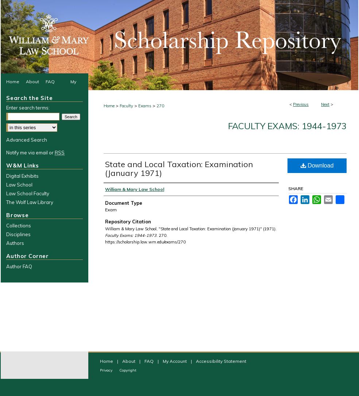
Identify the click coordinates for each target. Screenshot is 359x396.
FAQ (149, 361)
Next (325, 104)
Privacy (106, 370)
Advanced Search (26, 140)
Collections (18, 225)
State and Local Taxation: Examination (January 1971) (179, 168)
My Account (175, 361)
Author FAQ (19, 266)
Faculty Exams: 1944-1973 (287, 125)
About (129, 361)
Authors (15, 243)
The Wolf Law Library (29, 202)
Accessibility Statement (221, 361)
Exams (144, 105)
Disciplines (18, 234)
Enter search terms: (28, 108)
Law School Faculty (27, 193)
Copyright (127, 370)
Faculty (126, 105)
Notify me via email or (35, 152)
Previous (301, 104)
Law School (19, 185)
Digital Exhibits (22, 176)
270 (160, 105)
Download (317, 165)
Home (109, 105)
